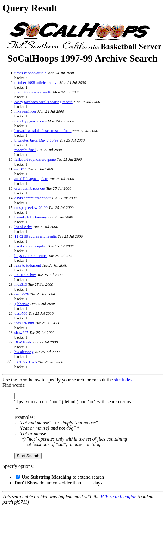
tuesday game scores (30, 121)
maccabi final (25, 150)
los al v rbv (23, 226)
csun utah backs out (29, 188)
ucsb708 (20, 313)
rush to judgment (27, 265)
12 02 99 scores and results (35, 236)
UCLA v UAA (25, 362)
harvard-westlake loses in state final (43, 130)
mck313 (20, 284)
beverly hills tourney (30, 217)
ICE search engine (118, 496)
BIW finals (23, 342)
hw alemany (23, 351)
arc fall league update (31, 178)
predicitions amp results (33, 92)
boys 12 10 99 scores (30, 255)
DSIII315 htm (25, 275)
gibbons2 (21, 303)
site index (123, 379)
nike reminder (25, 111)
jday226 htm (24, 323)
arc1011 (20, 169)
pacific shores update (31, 246)
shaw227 (21, 332)
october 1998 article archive (36, 82)
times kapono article (30, 73)
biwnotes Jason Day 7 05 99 (36, 140)
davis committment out (32, 198)
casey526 (21, 294)
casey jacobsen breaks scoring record (43, 101)
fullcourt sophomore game (35, 159)
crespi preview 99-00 (31, 207)
